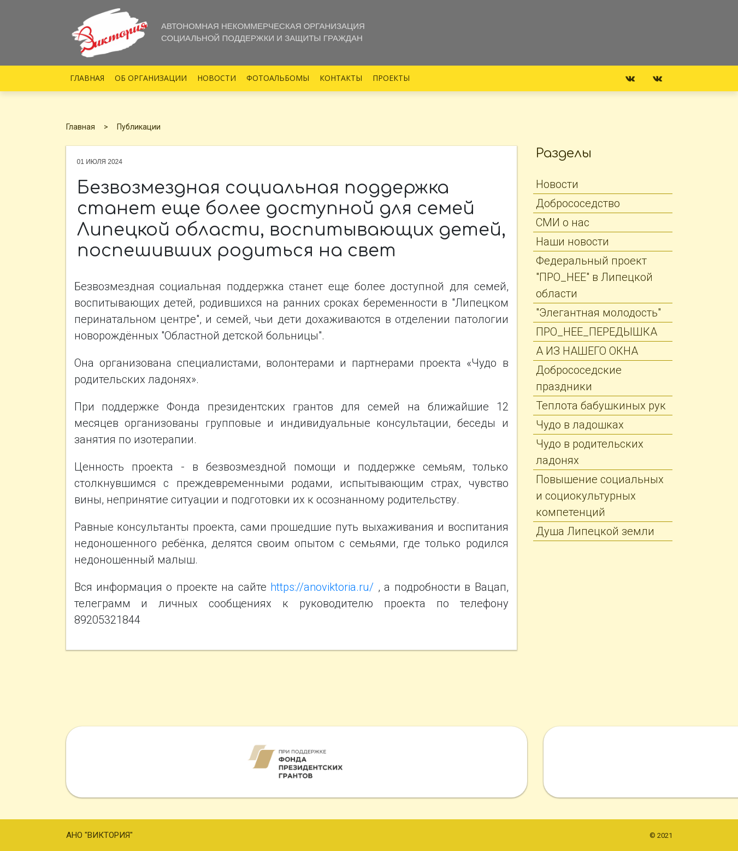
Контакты (341, 78)
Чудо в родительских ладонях (589, 452)
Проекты (391, 78)
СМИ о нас (562, 222)
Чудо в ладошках (580, 424)
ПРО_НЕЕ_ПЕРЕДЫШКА (596, 331)
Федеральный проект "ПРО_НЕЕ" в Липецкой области (594, 277)
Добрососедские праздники (579, 378)
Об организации (151, 78)
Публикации (139, 126)
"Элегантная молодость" (598, 312)
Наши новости (572, 241)
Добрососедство (578, 203)
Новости (216, 78)
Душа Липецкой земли (595, 531)
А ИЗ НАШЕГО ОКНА (587, 350)
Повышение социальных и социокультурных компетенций (600, 496)
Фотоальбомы (277, 78)
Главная (87, 78)
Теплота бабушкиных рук (601, 405)
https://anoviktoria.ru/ (322, 587)
